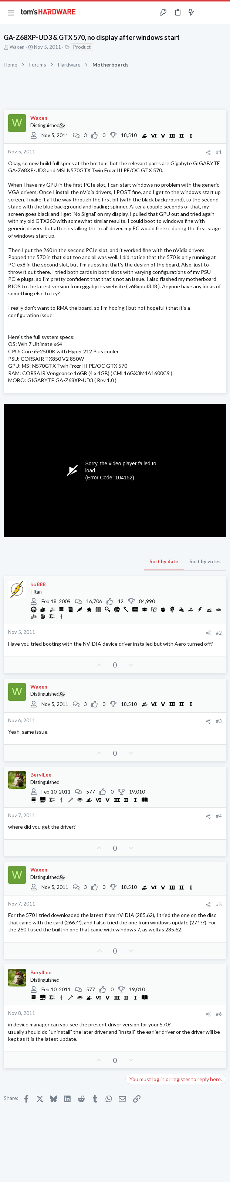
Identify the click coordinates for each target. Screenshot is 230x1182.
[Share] (208, 152)
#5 (219, 904)
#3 (219, 721)
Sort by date (163, 561)
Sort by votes (205, 561)
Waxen (17, 47)
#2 (219, 633)
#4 (219, 816)
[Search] (220, 12)
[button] (11, 12)
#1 (219, 152)
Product (82, 47)
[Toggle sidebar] (205, 12)
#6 (219, 1014)
